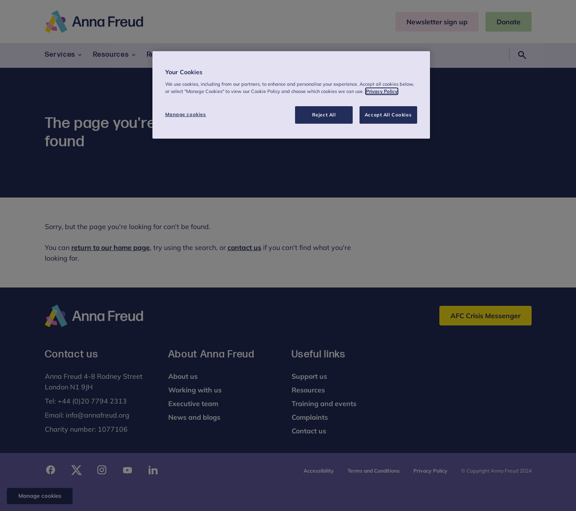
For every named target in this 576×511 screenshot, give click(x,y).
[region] (291, 95)
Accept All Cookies (388, 115)
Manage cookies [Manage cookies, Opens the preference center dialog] (185, 114)
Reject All (324, 115)
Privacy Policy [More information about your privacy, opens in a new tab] (382, 91)
